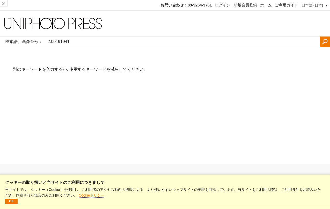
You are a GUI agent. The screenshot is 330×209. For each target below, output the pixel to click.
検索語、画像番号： (23, 41)
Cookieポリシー (92, 195)
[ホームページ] (165, 24)
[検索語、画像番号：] (182, 42)
